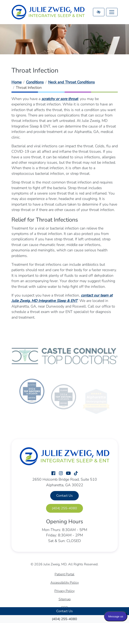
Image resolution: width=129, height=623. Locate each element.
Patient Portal (64, 574)
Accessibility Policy (64, 582)
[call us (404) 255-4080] (64, 619)
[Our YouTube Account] (68, 473)
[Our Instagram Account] (61, 473)
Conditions (35, 82)
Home (16, 82)
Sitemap (65, 599)
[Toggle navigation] (112, 12)
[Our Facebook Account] (53, 473)
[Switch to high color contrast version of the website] (98, 12)
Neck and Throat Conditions (71, 82)
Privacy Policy (64, 591)
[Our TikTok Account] (76, 473)
